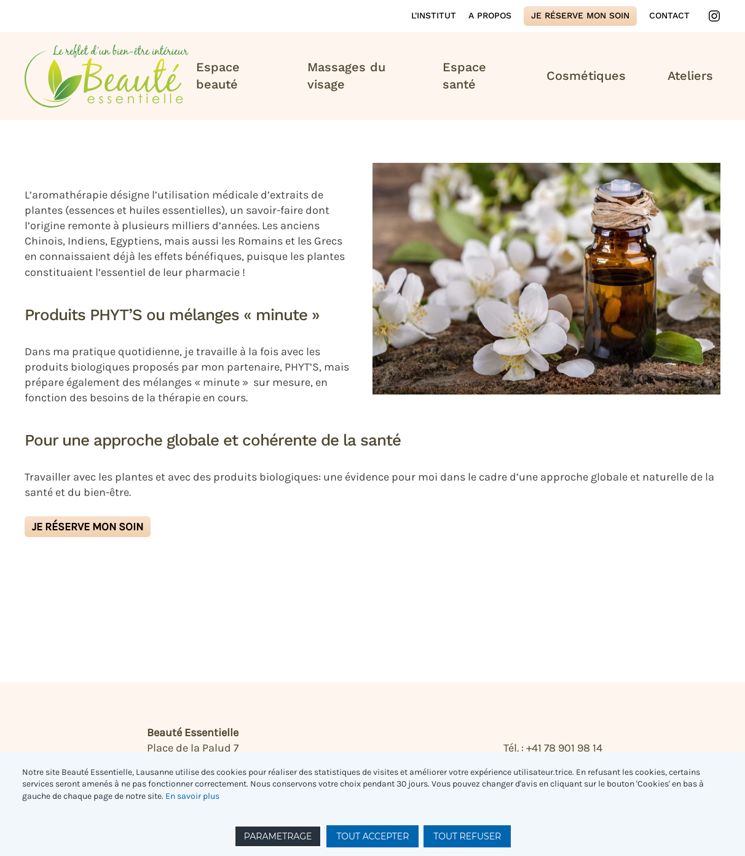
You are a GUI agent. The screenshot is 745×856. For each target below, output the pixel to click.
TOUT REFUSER (467, 836)
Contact (669, 15)
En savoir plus (192, 796)
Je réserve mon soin (580, 15)
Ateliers (690, 75)
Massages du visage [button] (346, 76)
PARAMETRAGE (278, 836)
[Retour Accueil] (107, 76)
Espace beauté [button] (218, 76)
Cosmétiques (586, 75)
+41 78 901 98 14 (564, 748)
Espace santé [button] (464, 76)
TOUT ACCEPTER (372, 836)
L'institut (433, 15)
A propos (489, 15)
